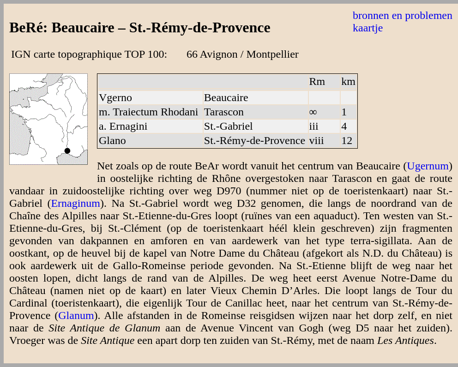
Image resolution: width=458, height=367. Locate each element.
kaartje (368, 28)
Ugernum (428, 166)
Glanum (76, 315)
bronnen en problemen (402, 15)
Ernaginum (75, 203)
